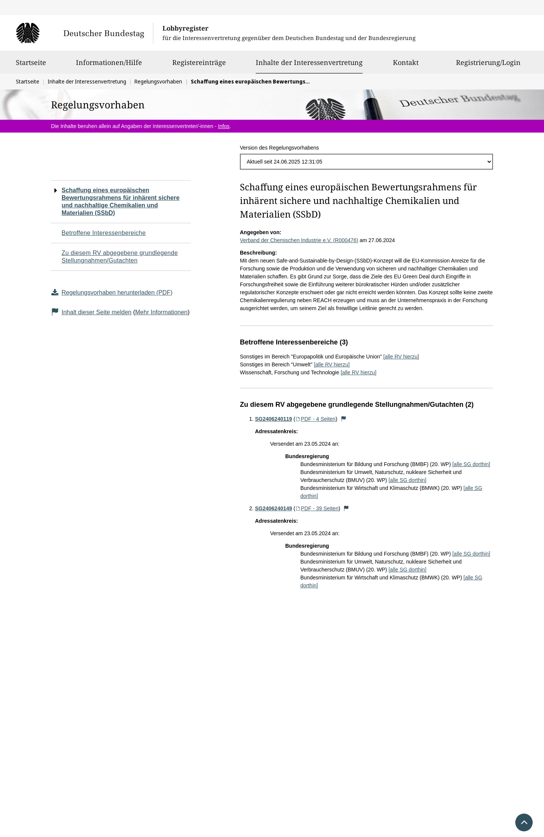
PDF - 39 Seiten (316, 508)
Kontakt (406, 66)
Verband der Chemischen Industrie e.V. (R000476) (299, 240)
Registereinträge (199, 66)
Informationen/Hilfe (109, 66)
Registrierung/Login (488, 66)
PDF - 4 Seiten (315, 419)
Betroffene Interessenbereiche (104, 233)
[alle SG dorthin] (471, 464)
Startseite (31, 66)
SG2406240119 (273, 419)
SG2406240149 (273, 508)
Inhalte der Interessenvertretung (309, 62)
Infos (223, 126)
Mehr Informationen (161, 312)
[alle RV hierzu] (401, 357)
